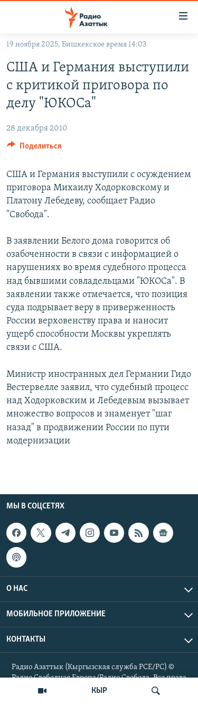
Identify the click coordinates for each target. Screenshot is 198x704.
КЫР (99, 691)
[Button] (34, 148)
